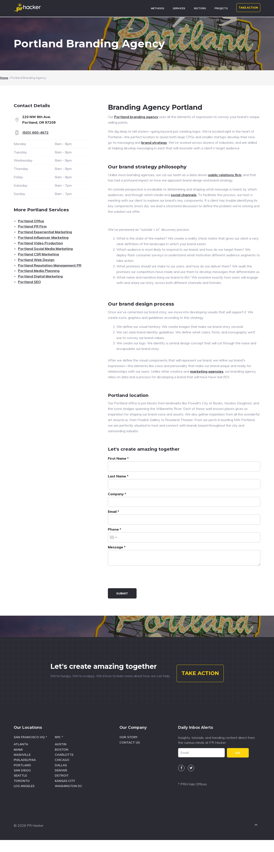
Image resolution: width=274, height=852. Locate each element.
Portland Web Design (36, 260)
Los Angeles (24, 801)
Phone (114, 529)
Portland (22, 780)
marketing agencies (206, 371)
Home (4, 78)
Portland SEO (29, 282)
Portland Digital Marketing (40, 276)
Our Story (128, 752)
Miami (18, 764)
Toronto (22, 796)
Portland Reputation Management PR (49, 265)
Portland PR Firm (32, 226)
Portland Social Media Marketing (45, 248)
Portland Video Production (40, 243)
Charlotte (64, 770)
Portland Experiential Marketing (45, 232)
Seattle (20, 791)
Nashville (22, 770)
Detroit (62, 791)
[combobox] (113, 537)
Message (116, 547)
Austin (60, 759)
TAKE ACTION (248, 7)
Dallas (61, 780)
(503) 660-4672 (35, 132)
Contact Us (129, 757)
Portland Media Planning (39, 270)
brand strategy (154, 142)
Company (117, 494)
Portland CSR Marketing (38, 254)
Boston (61, 764)
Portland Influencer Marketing (43, 237)
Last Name (118, 476)
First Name (118, 458)
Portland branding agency (136, 117)
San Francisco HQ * (30, 752)
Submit (122, 593)
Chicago (62, 775)
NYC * (59, 752)
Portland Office (31, 221)
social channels (184, 195)
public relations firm (224, 175)
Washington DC (68, 801)
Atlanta (21, 759)
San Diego (22, 785)
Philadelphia (25, 775)
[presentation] (140, 577)
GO (237, 768)
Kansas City (65, 796)
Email (113, 511)
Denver (61, 785)
